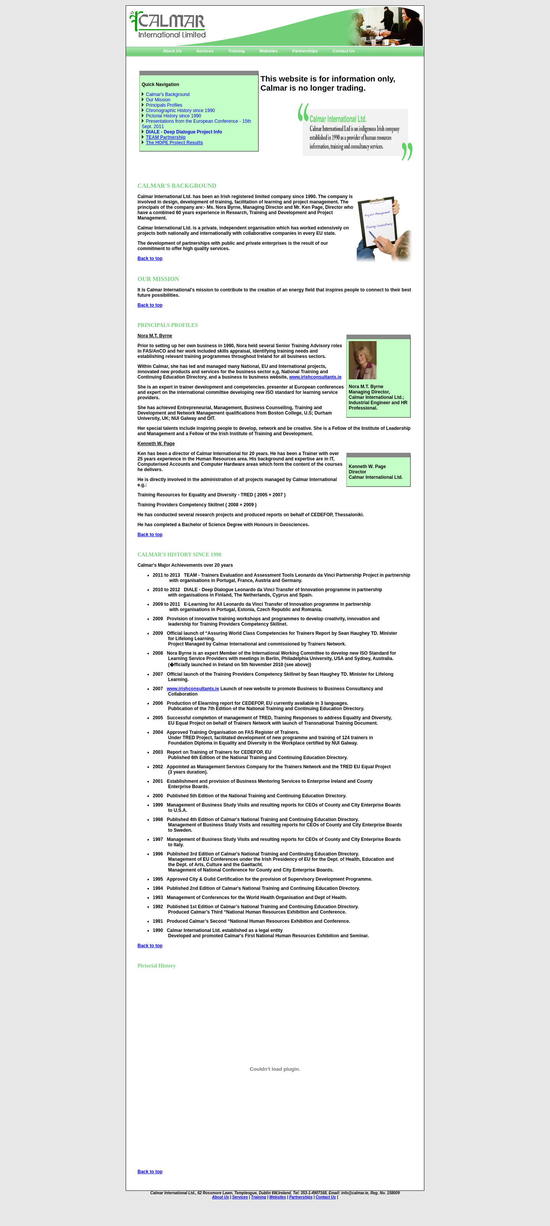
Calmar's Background (167, 94)
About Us (172, 51)
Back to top (150, 258)
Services (205, 51)
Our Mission (158, 99)
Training (236, 51)
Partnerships (305, 51)
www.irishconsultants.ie (315, 377)
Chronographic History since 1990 (180, 110)
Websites (268, 51)
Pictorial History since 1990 (173, 116)
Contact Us (343, 51)
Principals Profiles (164, 105)
